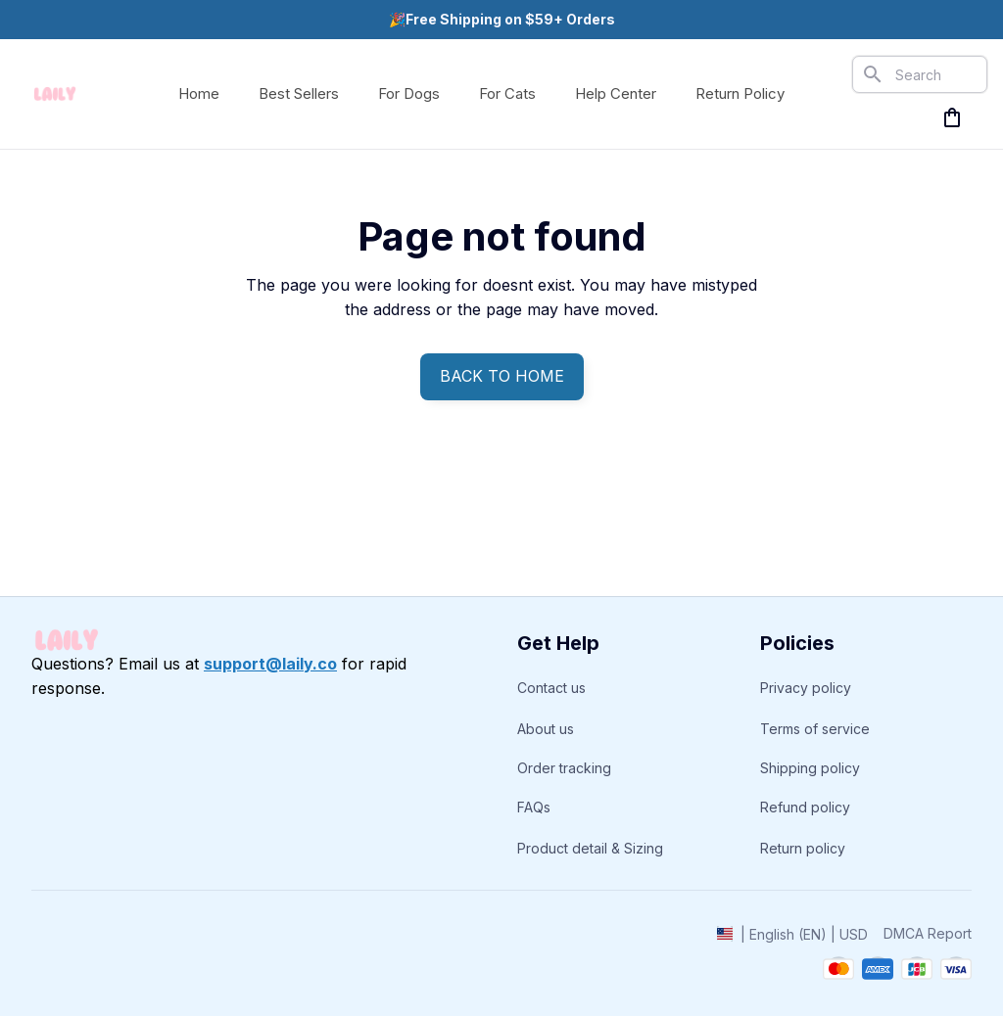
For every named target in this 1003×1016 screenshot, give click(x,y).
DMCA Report (928, 933)
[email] (270, 664)
